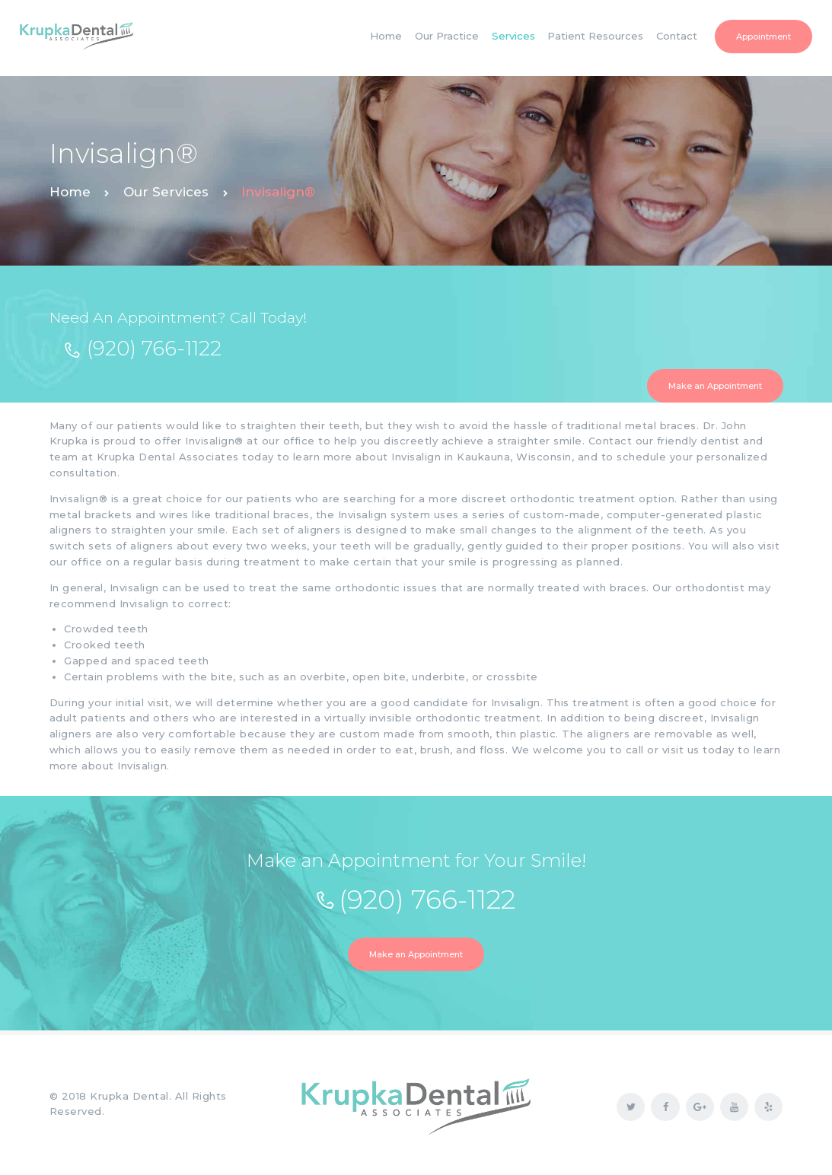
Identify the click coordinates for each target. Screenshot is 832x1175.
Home (70, 191)
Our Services (166, 191)
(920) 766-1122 (154, 348)
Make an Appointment (715, 386)
